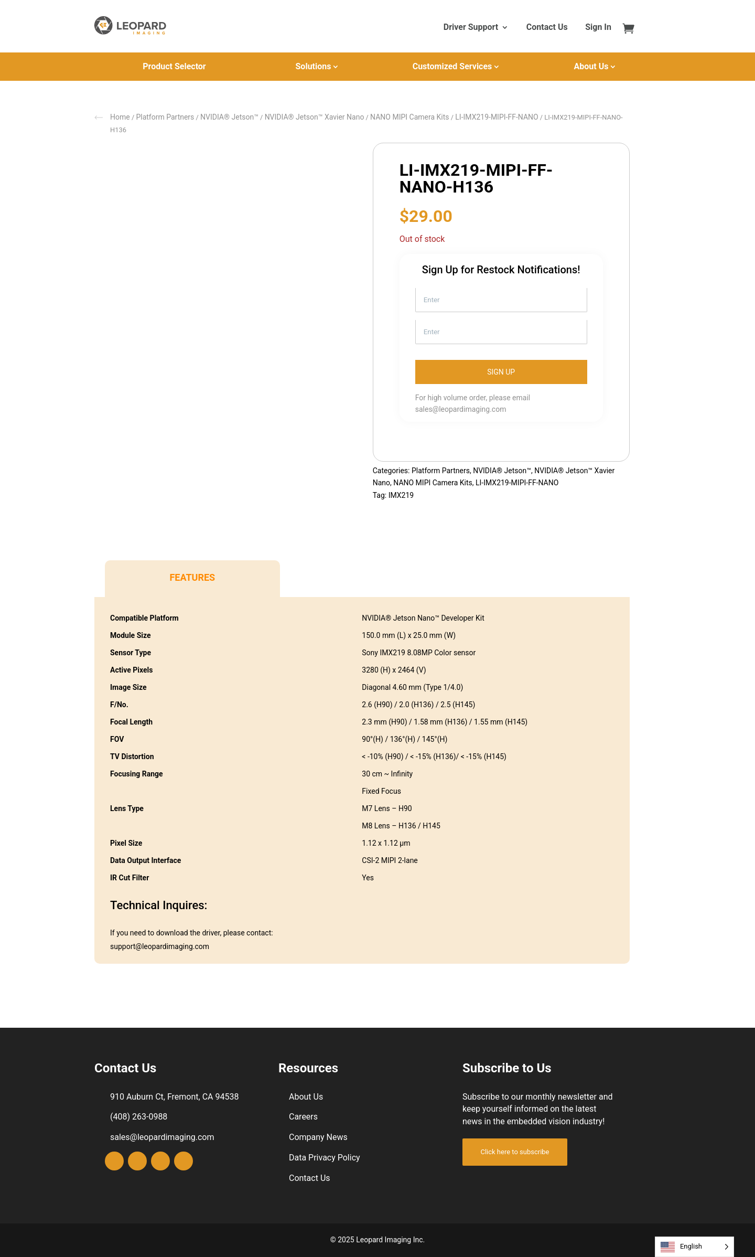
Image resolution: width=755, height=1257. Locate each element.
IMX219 (401, 495)
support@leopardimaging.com (159, 946)
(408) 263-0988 (138, 1117)
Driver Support (471, 28)
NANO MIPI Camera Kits (409, 117)
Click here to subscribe (514, 1152)
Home (120, 117)
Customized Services (452, 66)
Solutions (313, 66)
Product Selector (174, 66)
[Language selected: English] (694, 1247)
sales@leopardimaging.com (460, 409)
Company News (318, 1137)
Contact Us (547, 28)
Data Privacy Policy (324, 1158)
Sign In (598, 28)
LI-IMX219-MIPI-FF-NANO (496, 117)
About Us (591, 66)
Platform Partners (165, 117)
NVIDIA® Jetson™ (229, 117)
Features (192, 577)
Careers (303, 1117)
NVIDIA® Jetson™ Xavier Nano (314, 117)
